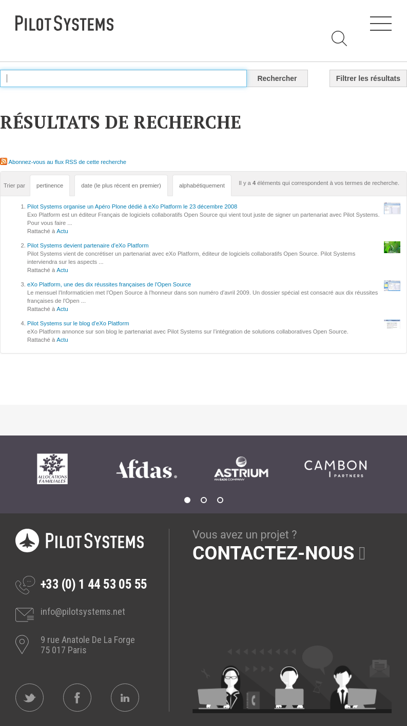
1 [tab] (187, 500)
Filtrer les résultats (368, 78)
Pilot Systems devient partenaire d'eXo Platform (88, 245)
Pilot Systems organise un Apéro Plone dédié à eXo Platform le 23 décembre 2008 (132, 206)
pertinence (49, 185)
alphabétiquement (202, 185)
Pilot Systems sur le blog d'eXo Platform (78, 323)
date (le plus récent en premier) (121, 185)
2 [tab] (204, 500)
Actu (62, 231)
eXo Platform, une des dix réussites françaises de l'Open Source (109, 284)
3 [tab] (220, 500)
